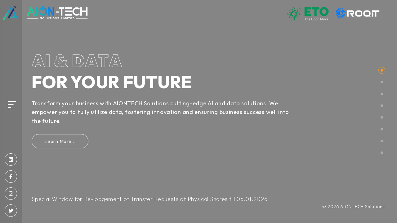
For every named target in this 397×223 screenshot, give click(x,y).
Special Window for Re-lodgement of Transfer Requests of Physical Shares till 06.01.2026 (149, 199)
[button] (382, 70)
